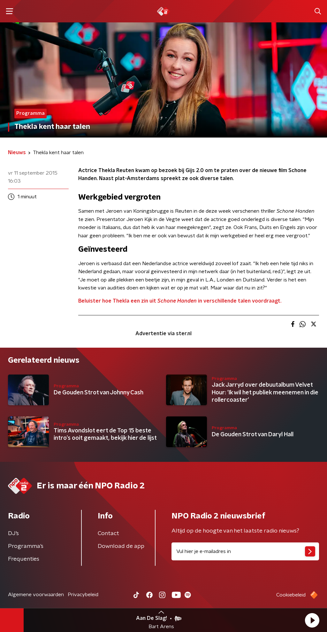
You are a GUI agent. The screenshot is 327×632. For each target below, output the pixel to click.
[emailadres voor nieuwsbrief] (245, 551)
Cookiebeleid (291, 594)
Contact (108, 533)
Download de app (121, 546)
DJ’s (13, 533)
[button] (312, 620)
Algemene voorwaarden (36, 594)
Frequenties (23, 559)
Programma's (25, 546)
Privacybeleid (83, 594)
